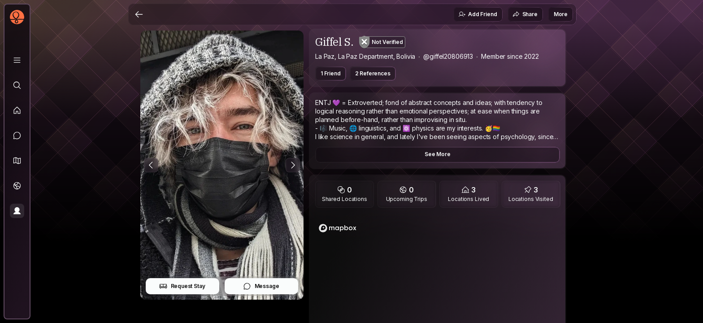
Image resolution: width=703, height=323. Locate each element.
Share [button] (525, 14)
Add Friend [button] (477, 14)
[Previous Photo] (151, 165)
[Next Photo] (293, 165)
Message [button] (261, 286)
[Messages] (17, 135)
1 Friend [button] (331, 73)
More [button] (561, 14)
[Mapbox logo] (337, 228)
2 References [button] (373, 73)
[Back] (139, 14)
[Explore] (17, 85)
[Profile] (17, 211)
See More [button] (438, 154)
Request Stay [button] (182, 286)
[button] (17, 160)
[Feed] (17, 110)
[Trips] (17, 186)
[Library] (17, 60)
